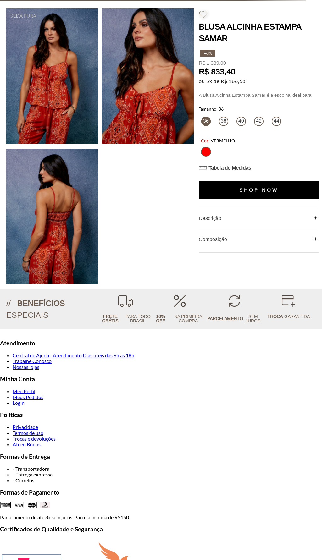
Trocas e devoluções (34, 439)
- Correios (23, 480)
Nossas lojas (26, 367)
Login (19, 403)
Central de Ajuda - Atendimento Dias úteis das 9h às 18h (73, 355)
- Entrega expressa (33, 474)
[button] (206, 151)
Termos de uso (28, 433)
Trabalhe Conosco (32, 361)
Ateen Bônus (27, 444)
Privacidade (25, 427)
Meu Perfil (24, 391)
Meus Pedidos (28, 397)
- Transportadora (31, 469)
